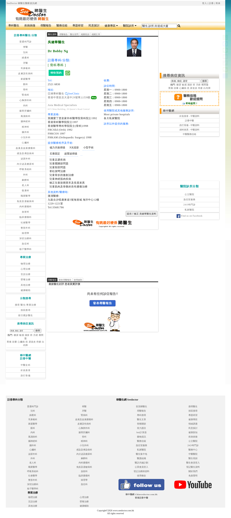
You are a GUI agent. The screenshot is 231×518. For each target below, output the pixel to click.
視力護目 (141, 428)
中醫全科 (26, 365)
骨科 (25, 89)
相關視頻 (85, 34)
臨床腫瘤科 (25, 217)
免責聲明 (192, 475)
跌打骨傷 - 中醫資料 (189, 125)
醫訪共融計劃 (141, 462)
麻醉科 (25, 180)
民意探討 (94, 25)
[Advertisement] (134, 14)
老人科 (25, 185)
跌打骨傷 (26, 375)
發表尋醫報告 (65, 280)
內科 (25, 105)
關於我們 (192, 471)
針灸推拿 (26, 370)
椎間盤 (205, 85)
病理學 (25, 233)
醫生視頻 (192, 458)
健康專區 (111, 25)
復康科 (25, 190)
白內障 (207, 88)
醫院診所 (129, 25)
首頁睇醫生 (141, 406)
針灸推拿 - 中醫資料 (189, 116)
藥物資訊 (141, 437)
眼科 (25, 84)
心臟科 (25, 143)
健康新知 (192, 432)
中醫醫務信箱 (189, 134)
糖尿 (16, 335)
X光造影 (74, 147)
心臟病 (21, 342)
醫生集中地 (141, 454)
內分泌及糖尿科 (25, 164)
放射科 (25, 212)
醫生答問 (74, 34)
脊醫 (25, 47)
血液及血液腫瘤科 (25, 148)
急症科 (25, 244)
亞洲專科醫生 (58, 93)
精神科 (25, 127)
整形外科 (26, 228)
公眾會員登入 (141, 467)
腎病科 (25, 95)
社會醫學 (26, 222)
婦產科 (25, 58)
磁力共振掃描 (57, 147)
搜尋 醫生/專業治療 (25, 305)
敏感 (21, 335)
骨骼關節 (141, 424)
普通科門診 (25, 41)
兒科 (25, 52)
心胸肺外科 (25, 100)
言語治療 (26, 274)
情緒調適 (192, 424)
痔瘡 (38, 342)
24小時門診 (189, 204)
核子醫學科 (25, 249)
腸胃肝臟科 (25, 111)
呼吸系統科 (25, 169)
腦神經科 (26, 121)
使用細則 (78, 280)
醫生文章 (141, 419)
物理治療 (26, 264)
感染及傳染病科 (25, 153)
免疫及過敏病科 (25, 201)
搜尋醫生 (192, 406)
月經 (35, 335)
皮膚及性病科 (25, 73)
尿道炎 (32, 342)
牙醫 (25, 63)
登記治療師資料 (141, 471)
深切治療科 (25, 238)
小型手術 (88, 147)
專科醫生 (13, 25)
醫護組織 (141, 458)
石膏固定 (55, 153)
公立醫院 (189, 194)
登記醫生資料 (193, 467)
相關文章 (96, 34)
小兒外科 (26, 137)
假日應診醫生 (25, 315)
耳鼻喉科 (26, 68)
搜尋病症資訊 (174, 75)
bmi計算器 (142, 432)
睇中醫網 (168, 110)
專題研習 (78, 25)
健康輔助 (26, 290)
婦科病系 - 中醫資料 (189, 130)
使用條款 (141, 475)
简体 (218, 3)
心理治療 (26, 269)
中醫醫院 (192, 454)
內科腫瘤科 (25, 206)
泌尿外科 (26, 159)
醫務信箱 (61, 25)
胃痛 (9, 342)
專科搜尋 (141, 415)
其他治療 (26, 285)
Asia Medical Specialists (62, 105)
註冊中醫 (189, 120)
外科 (25, 175)
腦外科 (25, 132)
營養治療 (26, 279)
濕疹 (27, 335)
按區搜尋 (26, 310)
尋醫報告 (45, 25)
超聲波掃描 (70, 153)
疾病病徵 (29, 25)
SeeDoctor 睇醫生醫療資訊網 (22, 3)
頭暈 (14, 342)
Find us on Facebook (189, 216)
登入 (204, 3)
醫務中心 (192, 450)
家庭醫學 (26, 79)
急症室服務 (189, 199)
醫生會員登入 (193, 462)
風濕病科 (26, 116)
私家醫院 (189, 210)
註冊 (211, 3)
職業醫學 (26, 196)
